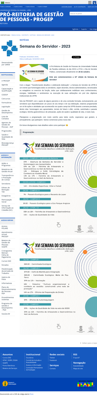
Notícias (32, 35)
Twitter (52, 358)
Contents (25, 35)
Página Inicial (15, 35)
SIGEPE (5, 363)
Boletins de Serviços (10, 368)
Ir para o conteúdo (6, 6)
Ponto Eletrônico (9, 366)
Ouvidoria (29, 358)
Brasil (7, 3)
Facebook (96, 18)
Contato (53, 369)
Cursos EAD (7, 358)
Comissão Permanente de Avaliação (34, 369)
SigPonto (75, 29)
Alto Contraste (79, 7)
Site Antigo (93, 29)
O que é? (76, 358)
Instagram (92, 18)
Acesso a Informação (33, 365)
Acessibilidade (67, 7)
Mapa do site (92, 7)
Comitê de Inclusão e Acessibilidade (33, 361)
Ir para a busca (31, 6)
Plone (31, 394)
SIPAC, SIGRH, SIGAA (10, 360)
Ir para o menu (19, 6)
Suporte (84, 29)
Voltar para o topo (89, 343)
